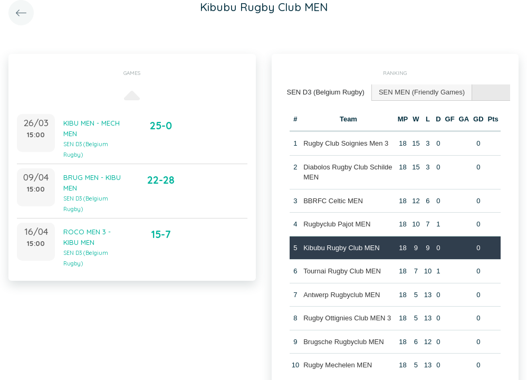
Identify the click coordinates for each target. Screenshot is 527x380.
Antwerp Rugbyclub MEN (341, 295)
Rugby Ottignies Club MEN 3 (347, 318)
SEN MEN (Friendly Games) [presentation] (422, 92)
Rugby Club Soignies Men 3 (345, 143)
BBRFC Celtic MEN (333, 201)
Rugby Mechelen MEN (337, 365)
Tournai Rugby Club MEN (342, 271)
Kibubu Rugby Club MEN (341, 248)
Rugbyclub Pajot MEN (336, 224)
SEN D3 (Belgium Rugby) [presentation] (326, 92)
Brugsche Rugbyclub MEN (343, 342)
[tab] (326, 92)
